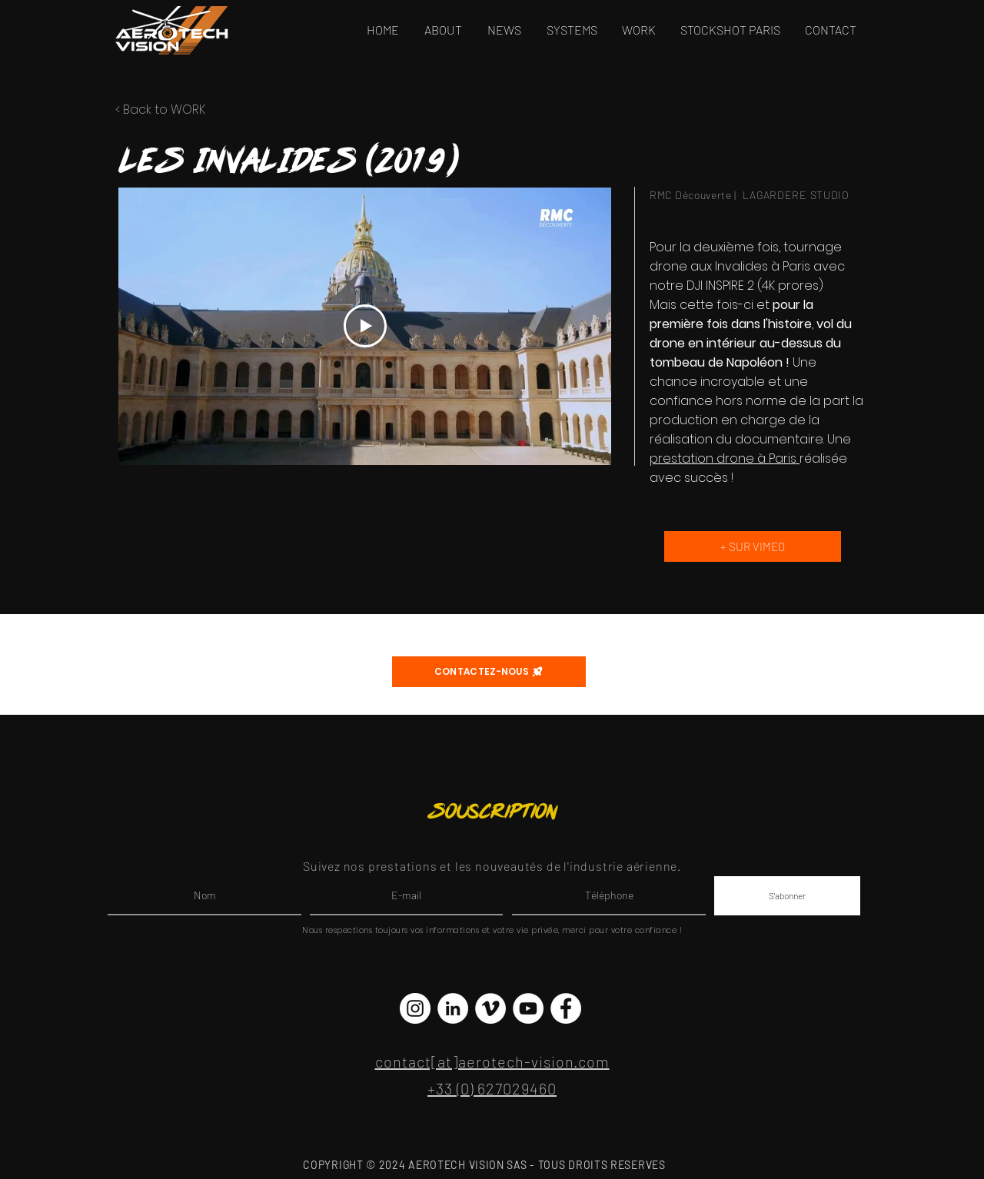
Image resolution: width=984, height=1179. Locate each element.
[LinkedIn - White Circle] (452, 1008)
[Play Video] (365, 325)
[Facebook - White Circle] (565, 1008)
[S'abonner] (787, 895)
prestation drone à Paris (725, 458)
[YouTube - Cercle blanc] (528, 1008)
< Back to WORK (160, 109)
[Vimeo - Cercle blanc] (490, 1008)
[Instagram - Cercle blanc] (415, 1008)
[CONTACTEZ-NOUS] (489, 671)
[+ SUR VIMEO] (752, 546)
